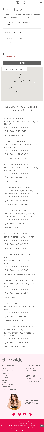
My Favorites (7, 371)
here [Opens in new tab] (25, 430)
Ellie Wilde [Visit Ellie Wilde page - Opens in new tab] (23, 127)
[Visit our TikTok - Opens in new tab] (30, 414)
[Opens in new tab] (14, 135)
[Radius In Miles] (22, 48)
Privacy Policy (8, 382)
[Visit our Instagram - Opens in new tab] (19, 414)
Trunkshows (31, 371)
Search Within (8, 43)
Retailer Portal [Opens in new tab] (32, 381)
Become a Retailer (33, 379)
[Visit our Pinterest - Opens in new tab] (24, 414)
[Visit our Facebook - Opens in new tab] (13, 414)
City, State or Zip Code (12, 32)
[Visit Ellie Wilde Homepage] (12, 360)
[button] (3, 3)
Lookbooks (30, 368)
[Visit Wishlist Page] (41, 3)
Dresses (5, 368)
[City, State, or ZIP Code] (22, 37)
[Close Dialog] (1, 426)
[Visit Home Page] (22, 2)
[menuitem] (3, 2)
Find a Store (7, 375)
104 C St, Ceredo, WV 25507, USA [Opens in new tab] (19, 237)
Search (22, 63)
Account (6, 373)
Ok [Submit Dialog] (42, 425)
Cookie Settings (9, 389)
